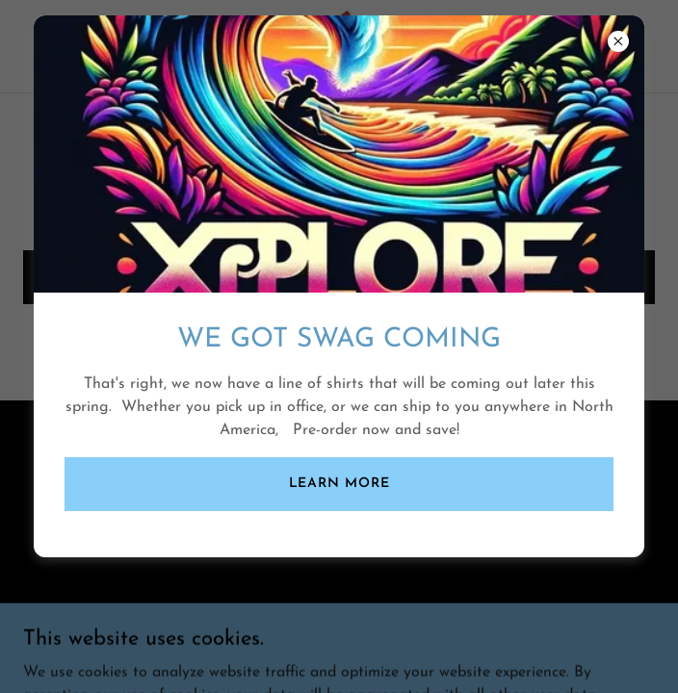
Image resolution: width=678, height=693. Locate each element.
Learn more (339, 483)
